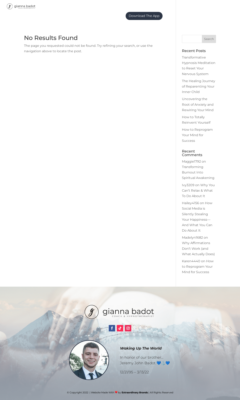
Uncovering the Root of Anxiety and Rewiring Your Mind (198, 104)
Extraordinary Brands (135, 392)
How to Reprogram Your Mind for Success (197, 135)
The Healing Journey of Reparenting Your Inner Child (198, 86)
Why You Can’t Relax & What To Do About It (198, 190)
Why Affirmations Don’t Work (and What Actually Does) (198, 248)
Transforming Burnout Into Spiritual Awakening (198, 172)
